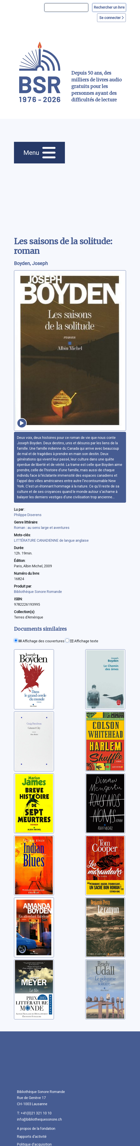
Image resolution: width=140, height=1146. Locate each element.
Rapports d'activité (32, 1136)
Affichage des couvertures (42, 641)
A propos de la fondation (36, 1128)
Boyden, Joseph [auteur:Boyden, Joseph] (31, 263)
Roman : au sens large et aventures (42, 527)
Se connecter (111, 18)
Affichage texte (84, 641)
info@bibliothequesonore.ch (39, 1119)
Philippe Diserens (28, 515)
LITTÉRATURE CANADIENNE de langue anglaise (51, 540)
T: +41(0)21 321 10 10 (34, 1113)
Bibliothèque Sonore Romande (38, 592)
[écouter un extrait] (22, 423)
